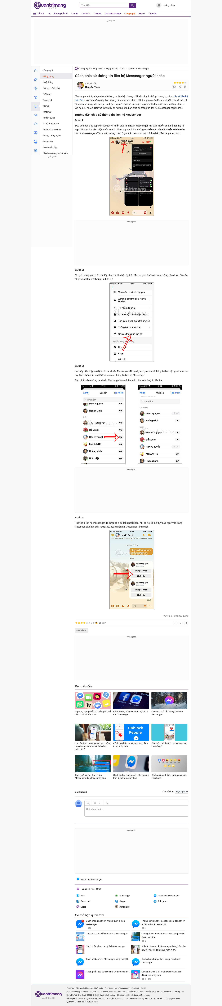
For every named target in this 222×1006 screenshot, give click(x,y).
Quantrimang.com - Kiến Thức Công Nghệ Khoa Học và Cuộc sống (51, 5)
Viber (81, 906)
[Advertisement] (111, 43)
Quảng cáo (125, 988)
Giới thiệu (70, 988)
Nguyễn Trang (92, 87)
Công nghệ (129, 13)
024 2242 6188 (93, 995)
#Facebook (81, 630)
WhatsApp (122, 895)
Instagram (122, 906)
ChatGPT (85, 13)
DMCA (143, 988)
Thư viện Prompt (113, 13)
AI (49, 13)
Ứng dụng (98, 68)
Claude (74, 13)
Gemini (97, 13)
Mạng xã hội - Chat (115, 68)
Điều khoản (80, 988)
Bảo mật (89, 988)
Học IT (142, 13)
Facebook (83, 901)
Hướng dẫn (98, 988)
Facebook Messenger (138, 68)
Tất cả (40, 13)
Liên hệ (117, 988)
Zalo (80, 895)
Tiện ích (152, 13)
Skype (120, 901)
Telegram (160, 901)
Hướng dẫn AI (61, 13)
